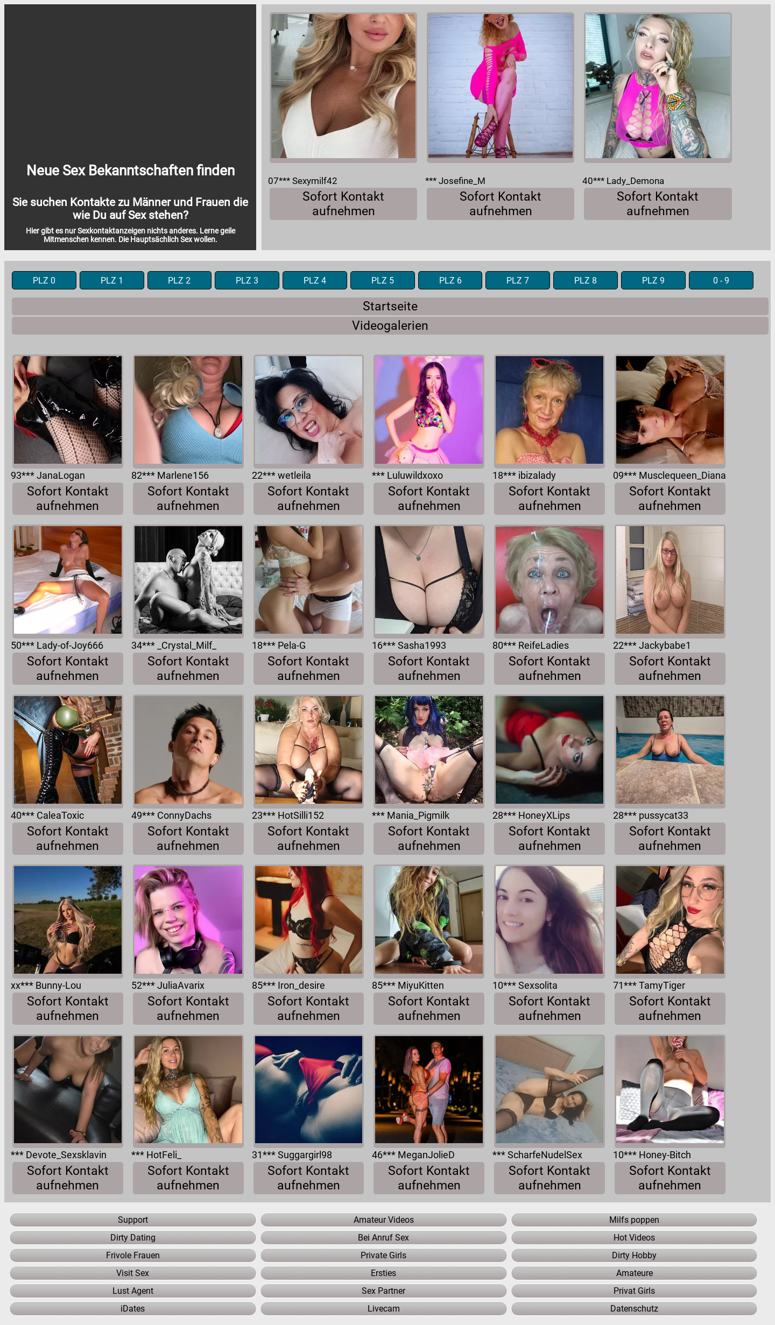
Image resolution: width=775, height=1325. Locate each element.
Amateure (634, 1273)
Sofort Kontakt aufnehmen (343, 203)
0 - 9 (721, 280)
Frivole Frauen (133, 1255)
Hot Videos (634, 1237)
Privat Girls (634, 1291)
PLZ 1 (112, 280)
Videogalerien (390, 325)
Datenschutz (634, 1308)
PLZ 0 (44, 280)
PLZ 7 (517, 280)
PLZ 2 (179, 280)
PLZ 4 (315, 280)
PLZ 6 (450, 280)
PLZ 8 (585, 280)
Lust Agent (132, 1291)
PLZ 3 (247, 280)
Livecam (384, 1308)
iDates (133, 1308)
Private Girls (383, 1255)
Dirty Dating (133, 1237)
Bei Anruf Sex (383, 1237)
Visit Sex (132, 1273)
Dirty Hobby (634, 1255)
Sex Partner (383, 1291)
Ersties (383, 1273)
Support (133, 1220)
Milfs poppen (634, 1220)
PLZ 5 (382, 280)
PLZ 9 (653, 280)
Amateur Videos (384, 1220)
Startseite (390, 306)
